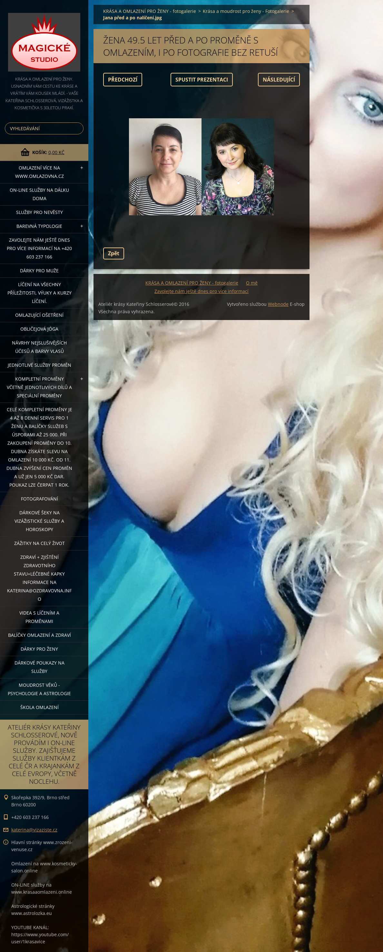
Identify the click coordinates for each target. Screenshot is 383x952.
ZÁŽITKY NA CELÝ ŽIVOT (39, 543)
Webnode (278, 304)
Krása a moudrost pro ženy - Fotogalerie (246, 11)
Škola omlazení (39, 707)
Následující (279, 79)
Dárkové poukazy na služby (39, 667)
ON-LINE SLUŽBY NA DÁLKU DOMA (39, 194)
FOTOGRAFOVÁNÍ (39, 499)
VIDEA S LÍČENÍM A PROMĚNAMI (39, 617)
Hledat (77, 128)
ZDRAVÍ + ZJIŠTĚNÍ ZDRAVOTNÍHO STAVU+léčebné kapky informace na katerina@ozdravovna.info (39, 578)
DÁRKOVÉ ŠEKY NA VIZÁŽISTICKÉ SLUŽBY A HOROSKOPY (39, 521)
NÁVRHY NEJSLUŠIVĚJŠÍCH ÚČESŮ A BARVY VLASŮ (39, 347)
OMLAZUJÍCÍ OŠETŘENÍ (39, 315)
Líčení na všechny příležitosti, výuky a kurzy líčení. (39, 292)
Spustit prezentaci (201, 79)
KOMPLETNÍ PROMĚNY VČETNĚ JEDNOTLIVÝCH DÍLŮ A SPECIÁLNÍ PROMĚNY (39, 387)
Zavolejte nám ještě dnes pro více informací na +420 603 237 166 (39, 248)
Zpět (113, 253)
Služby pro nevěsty (39, 212)
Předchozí (122, 79)
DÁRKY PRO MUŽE (39, 270)
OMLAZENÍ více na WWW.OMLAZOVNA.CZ (39, 172)
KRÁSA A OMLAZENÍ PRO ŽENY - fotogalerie (149, 11)
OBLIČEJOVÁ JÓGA (39, 329)
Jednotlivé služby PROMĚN (39, 365)
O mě (252, 283)
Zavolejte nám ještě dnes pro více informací (201, 291)
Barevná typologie (39, 226)
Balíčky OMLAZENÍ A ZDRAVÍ (39, 635)
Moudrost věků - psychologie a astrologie (39, 689)
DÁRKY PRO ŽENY (39, 649)
